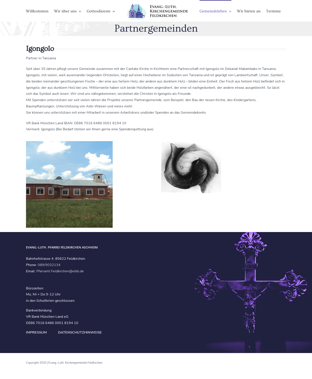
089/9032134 (49, 265)
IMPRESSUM (36, 332)
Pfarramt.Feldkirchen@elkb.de (60, 271)
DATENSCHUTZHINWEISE (79, 332)
